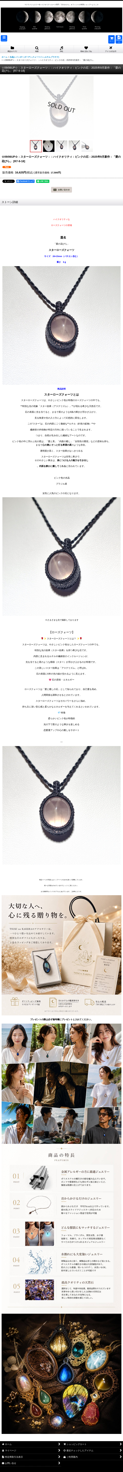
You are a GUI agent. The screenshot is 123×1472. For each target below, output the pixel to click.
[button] (4, 38)
